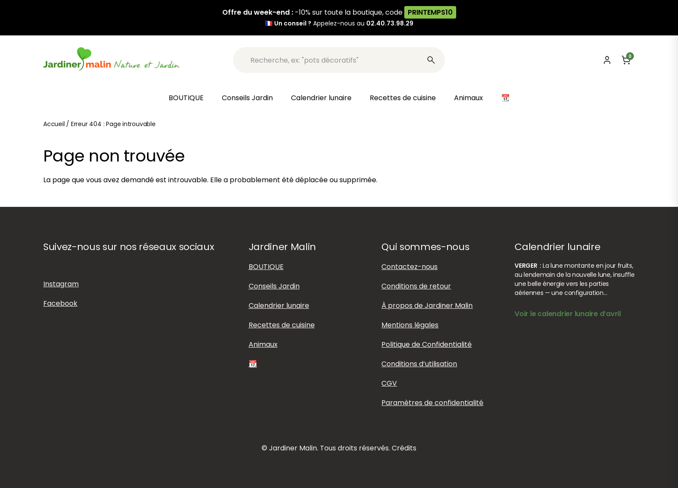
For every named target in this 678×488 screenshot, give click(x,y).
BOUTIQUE (186, 98)
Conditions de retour (416, 286)
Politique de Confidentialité (426, 344)
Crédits (404, 448)
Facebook (60, 303)
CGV (389, 383)
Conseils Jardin (247, 98)
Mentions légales (409, 325)
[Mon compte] (607, 60)
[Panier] (626, 60)
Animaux (468, 98)
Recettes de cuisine (403, 98)
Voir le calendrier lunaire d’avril (568, 314)
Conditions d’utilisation (419, 364)
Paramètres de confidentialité (432, 403)
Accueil (54, 124)
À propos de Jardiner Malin (427, 306)
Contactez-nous (409, 267)
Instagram (61, 284)
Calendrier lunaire (321, 98)
